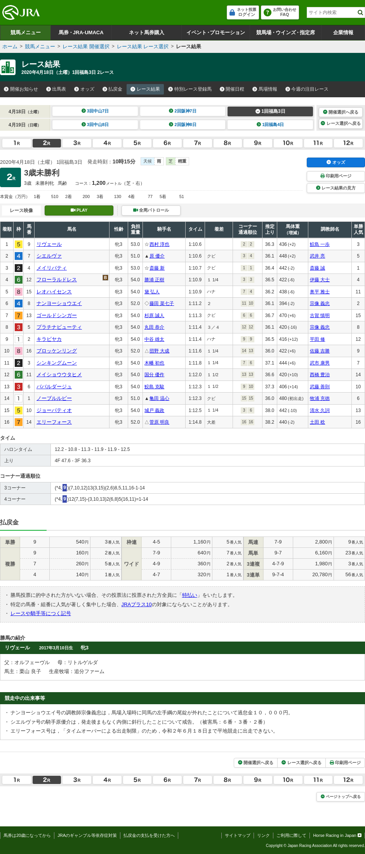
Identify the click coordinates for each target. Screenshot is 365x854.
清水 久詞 (320, 410)
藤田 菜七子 (161, 303)
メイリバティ (51, 268)
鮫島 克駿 (154, 386)
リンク (263, 835)
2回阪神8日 (182, 124)
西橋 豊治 (320, 374)
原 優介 (157, 256)
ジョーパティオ (54, 410)
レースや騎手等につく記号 (40, 613)
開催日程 (232, 89)
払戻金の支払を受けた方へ (149, 835)
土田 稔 (317, 422)
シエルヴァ (49, 256)
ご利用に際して (291, 835)
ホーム (9, 46)
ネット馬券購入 (146, 32)
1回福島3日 (270, 111)
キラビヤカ (49, 339)
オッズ (84, 89)
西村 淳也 (159, 244)
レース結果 (145, 89)
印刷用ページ (335, 176)
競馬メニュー (25, 32)
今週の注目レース (307, 89)
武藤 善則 (320, 386)
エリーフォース (54, 422)
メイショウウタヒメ (59, 374)
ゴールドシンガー (56, 315)
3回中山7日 (95, 111)
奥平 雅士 (320, 292)
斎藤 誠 (317, 268)
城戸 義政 (154, 410)
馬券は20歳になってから (27, 835)
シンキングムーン (56, 363)
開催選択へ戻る (340, 112)
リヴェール (49, 244)
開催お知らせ (21, 89)
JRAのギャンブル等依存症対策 (87, 835)
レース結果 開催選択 (86, 46)
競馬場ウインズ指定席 (285, 32)
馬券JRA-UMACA (81, 32)
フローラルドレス (56, 279)
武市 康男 (320, 363)
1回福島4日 (270, 124)
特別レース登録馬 (190, 89)
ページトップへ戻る (341, 796)
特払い (189, 595)
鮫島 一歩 (320, 244)
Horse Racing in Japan (337, 835)
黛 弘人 (152, 292)
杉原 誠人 (154, 315)
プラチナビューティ (59, 327)
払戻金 (113, 89)
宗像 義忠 (320, 303)
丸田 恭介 (154, 327)
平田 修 (317, 339)
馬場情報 (264, 89)
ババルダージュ (54, 386)
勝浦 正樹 (154, 279)
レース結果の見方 (336, 188)
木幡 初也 (154, 363)
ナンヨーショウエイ (59, 303)
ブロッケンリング (56, 351)
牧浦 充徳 (320, 398)
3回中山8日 (95, 124)
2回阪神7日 (182, 111)
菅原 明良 (159, 422)
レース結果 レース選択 (143, 46)
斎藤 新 (157, 268)
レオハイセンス (54, 292)
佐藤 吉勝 (320, 351)
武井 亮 (317, 256)
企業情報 (343, 32)
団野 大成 (159, 351)
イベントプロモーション (215, 32)
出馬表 (56, 89)
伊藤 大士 (320, 279)
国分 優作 (154, 374)
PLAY (79, 210)
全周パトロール (151, 210)
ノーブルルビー (54, 398)
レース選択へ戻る (340, 123)
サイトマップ (237, 835)
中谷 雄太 (154, 339)
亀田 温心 (159, 398)
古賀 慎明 (320, 315)
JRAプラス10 (137, 604)
